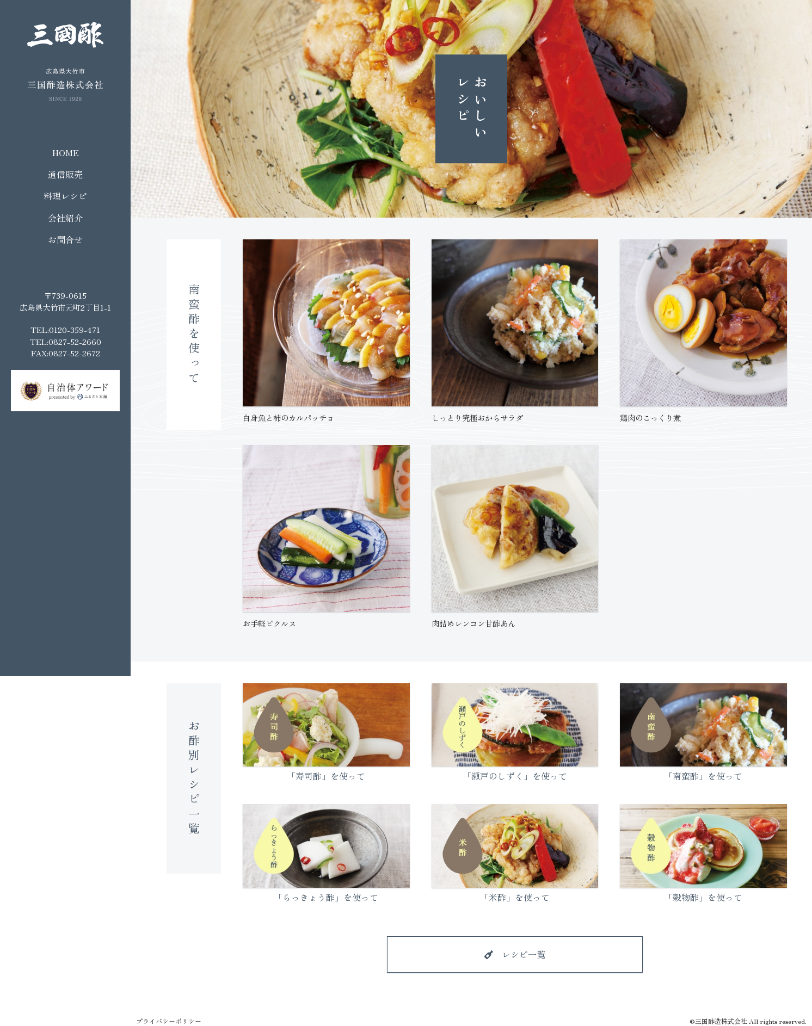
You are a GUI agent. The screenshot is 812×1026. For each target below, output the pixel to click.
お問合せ (65, 239)
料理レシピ (65, 195)
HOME (65, 152)
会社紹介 (65, 217)
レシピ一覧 (523, 954)
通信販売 (65, 174)
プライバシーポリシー (168, 1020)
